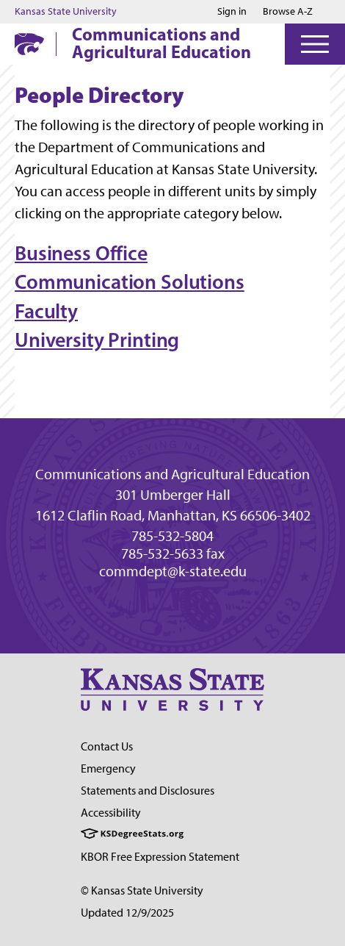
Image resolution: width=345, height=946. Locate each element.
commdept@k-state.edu (173, 571)
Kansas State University (66, 12)
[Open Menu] (315, 44)
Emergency (108, 768)
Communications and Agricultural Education (161, 42)
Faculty (46, 310)
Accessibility (111, 813)
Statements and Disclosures (147, 791)
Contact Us (107, 746)
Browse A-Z (288, 11)
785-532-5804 (172, 536)
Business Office (81, 252)
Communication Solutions (129, 281)
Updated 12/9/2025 (127, 913)
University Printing (97, 339)
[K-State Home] (29, 44)
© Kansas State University (142, 890)
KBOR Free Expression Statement (160, 857)
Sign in (232, 12)
